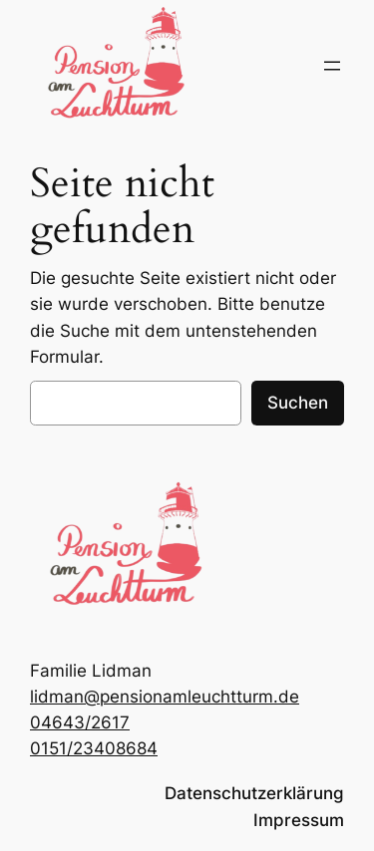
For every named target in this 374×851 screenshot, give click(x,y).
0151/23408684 (94, 748)
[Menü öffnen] (332, 66)
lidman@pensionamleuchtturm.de (164, 697)
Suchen (297, 403)
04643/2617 (80, 722)
